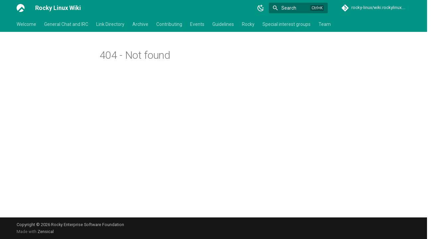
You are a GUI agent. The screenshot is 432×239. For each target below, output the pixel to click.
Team (325, 24)
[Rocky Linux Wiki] (20, 8)
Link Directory (110, 24)
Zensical (45, 231)
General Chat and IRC (66, 24)
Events (197, 24)
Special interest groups (286, 24)
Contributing (169, 24)
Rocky (248, 24)
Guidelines (223, 24)
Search (288, 8)
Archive (140, 24)
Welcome (26, 24)
